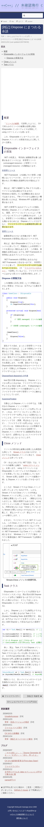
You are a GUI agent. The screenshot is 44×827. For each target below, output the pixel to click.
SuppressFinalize (9, 399)
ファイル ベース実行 (13, 728)
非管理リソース (8, 170)
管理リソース (7, 231)
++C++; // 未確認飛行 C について (22, 814)
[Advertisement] (22, 91)
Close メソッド (10, 62)
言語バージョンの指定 (19, 722)
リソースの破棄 (12, 124)
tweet (4, 21)
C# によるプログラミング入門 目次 (22, 702)
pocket (28, 21)
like (11, 21)
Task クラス (9, 65)
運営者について (22, 818)
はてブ (19, 21)
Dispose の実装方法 (15, 58)
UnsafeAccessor (11, 716)
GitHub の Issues (21, 790)
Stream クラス (19, 452)
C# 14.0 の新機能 (12, 733)
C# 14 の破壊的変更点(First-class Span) (21, 761)
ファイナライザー (11, 696)
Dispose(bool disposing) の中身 (15, 376)
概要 (6, 51)
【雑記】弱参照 (34, 696)
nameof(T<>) (10, 780)
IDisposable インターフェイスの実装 (19, 54)
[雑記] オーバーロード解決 (21, 739)
